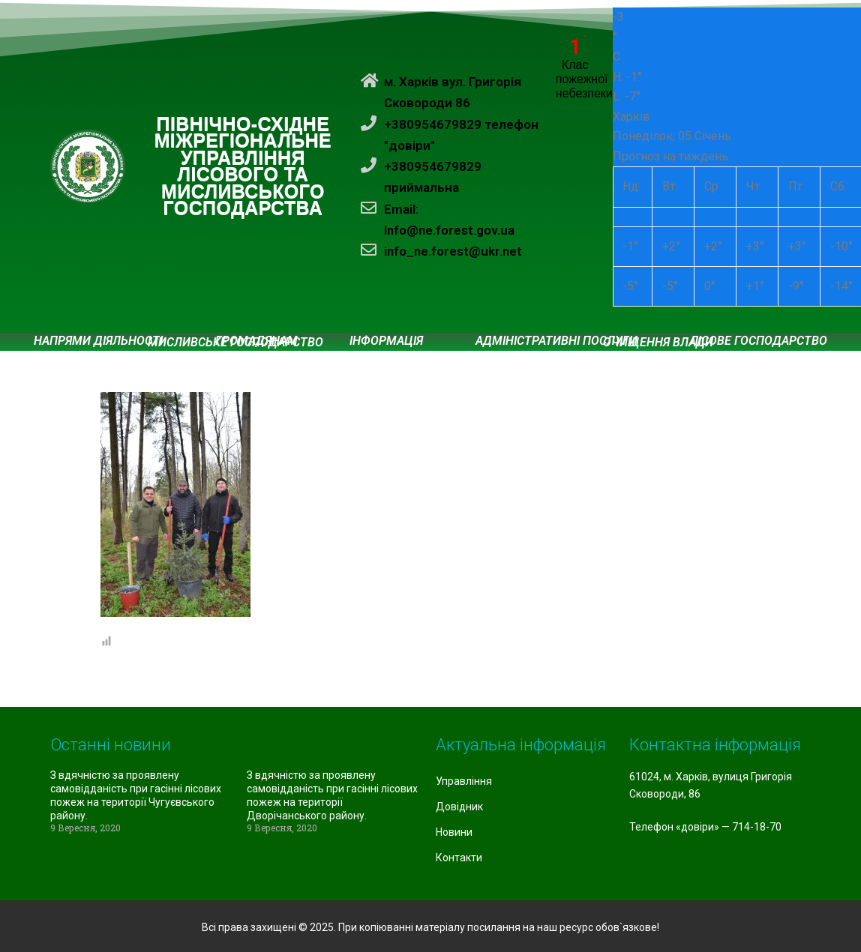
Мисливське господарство (235, 342)
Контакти (459, 858)
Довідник (459, 807)
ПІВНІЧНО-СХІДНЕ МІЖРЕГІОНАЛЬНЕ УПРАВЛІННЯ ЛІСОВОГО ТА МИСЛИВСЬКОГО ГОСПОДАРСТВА (243, 167)
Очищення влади (658, 342)
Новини (454, 832)
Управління (464, 781)
